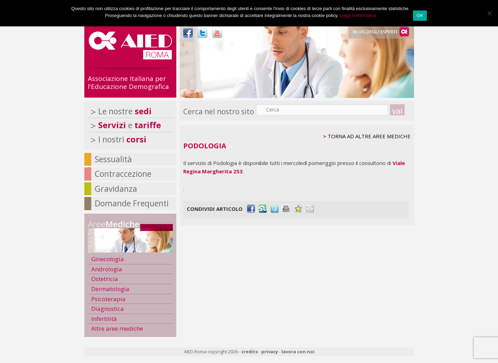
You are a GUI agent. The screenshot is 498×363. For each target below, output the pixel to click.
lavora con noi (297, 351)
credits (249, 351)
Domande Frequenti (132, 203)
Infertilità (104, 319)
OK (419, 15)
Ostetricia (104, 279)
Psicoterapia (108, 299)
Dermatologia (110, 289)
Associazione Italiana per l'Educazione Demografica (128, 82)
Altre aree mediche (117, 328)
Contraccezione (123, 173)
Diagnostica (107, 309)
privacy (269, 351)
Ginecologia (107, 259)
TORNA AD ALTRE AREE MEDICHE (369, 136)
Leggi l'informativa (358, 15)
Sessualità (113, 159)
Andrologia (106, 269)
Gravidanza (116, 188)
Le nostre (125, 111)
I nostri (122, 139)
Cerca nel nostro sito (218, 111)
